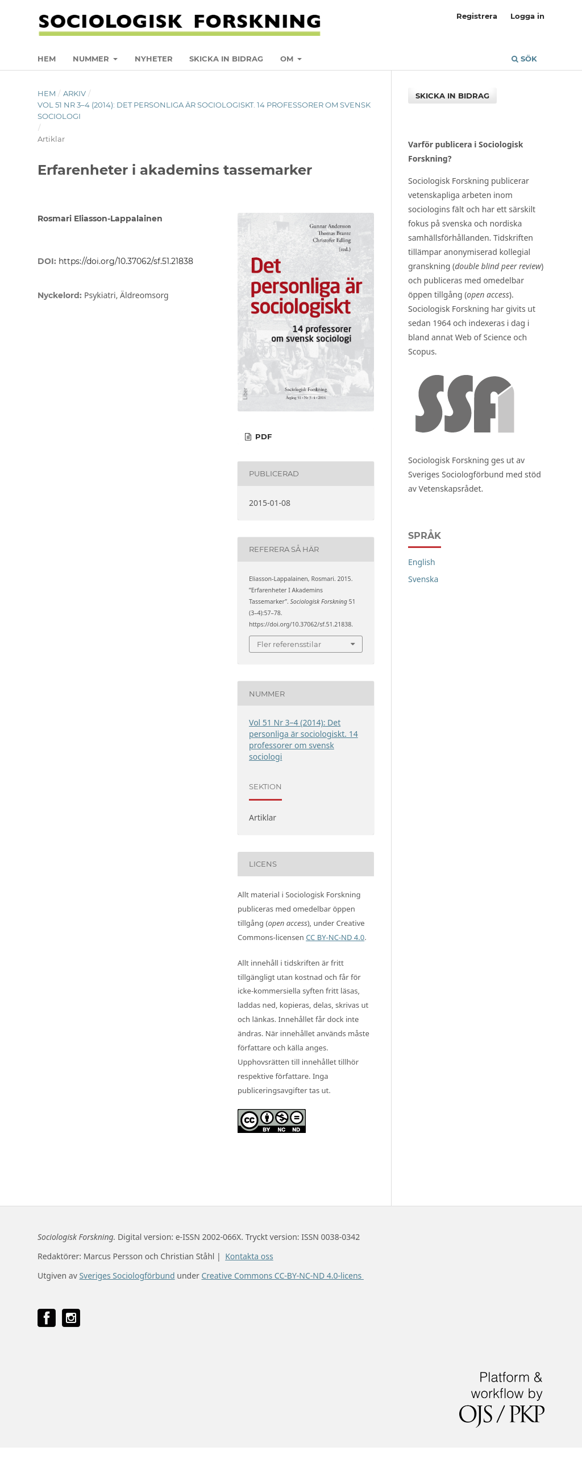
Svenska (423, 579)
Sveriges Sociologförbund (126, 1275)
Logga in (527, 15)
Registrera (476, 15)
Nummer (92, 58)
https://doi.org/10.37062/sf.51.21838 (126, 261)
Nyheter (154, 58)
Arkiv (74, 93)
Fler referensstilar (289, 644)
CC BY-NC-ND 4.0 (335, 937)
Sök (524, 58)
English (421, 562)
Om (288, 58)
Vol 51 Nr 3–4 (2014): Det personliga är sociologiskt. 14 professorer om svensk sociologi (204, 110)
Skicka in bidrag (226, 58)
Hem (47, 58)
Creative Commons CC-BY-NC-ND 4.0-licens (282, 1275)
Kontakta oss (249, 1256)
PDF (262, 436)
